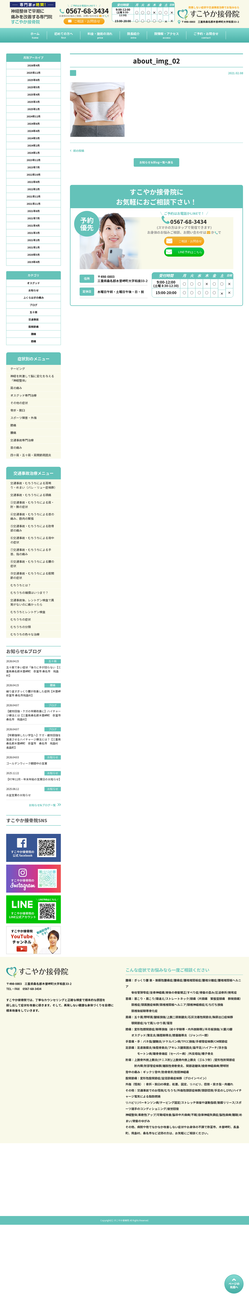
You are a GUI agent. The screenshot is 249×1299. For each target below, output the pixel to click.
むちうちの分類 (22, 681)
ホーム (35, 35)
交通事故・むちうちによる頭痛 (32, 535)
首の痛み (17, 474)
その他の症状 (20, 425)
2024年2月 (33, 152)
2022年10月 (33, 183)
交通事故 (33, 338)
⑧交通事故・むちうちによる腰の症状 (32, 613)
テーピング (19, 389)
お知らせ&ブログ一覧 (42, 868)
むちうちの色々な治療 (27, 689)
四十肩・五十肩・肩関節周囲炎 (32, 484)
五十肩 (33, 330)
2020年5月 (33, 269)
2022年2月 (33, 199)
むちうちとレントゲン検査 (30, 665)
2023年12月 (33, 167)
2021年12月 (33, 206)
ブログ (33, 322)
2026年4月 (33, 66)
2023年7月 (33, 175)
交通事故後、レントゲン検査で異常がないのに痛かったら (32, 655)
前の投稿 (79, 150)
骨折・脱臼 (19, 433)
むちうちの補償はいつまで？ (32, 644)
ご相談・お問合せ (87, 21)
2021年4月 (33, 238)
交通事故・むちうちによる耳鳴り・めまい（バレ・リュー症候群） (32, 520)
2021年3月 (33, 245)
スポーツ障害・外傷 (25, 441)
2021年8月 (33, 222)
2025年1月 (33, 112)
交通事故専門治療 (24, 466)
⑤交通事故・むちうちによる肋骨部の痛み (32, 574)
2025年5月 (33, 89)
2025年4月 (33, 97)
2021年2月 (33, 253)
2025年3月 (33, 105)
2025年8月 (33, 81)
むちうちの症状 (22, 673)
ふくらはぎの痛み (33, 314)
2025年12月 (33, 73)
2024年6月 (33, 128)
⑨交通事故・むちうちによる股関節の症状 (32, 626)
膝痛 (33, 361)
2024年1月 (33, 159)
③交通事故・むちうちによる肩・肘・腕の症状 (32, 548)
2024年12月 (33, 120)
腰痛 (33, 353)
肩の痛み (17, 409)
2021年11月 (33, 214)
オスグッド (33, 298)
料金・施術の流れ (100, 35)
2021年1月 (33, 261)
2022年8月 (33, 191)
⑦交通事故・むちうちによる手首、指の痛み (32, 600)
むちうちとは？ (22, 636)
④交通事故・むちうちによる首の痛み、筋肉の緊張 (32, 561)
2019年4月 (33, 277)
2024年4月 (33, 136)
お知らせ (33, 306)
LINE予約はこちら (190, 262)
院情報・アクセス (166, 35)
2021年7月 (33, 230)
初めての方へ (63, 35)
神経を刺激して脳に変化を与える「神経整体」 (32, 399)
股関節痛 (33, 345)
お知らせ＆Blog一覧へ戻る (156, 163)
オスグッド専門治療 (25, 417)
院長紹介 (133, 35)
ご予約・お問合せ (206, 35)
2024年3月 (33, 144)
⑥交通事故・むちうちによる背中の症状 (32, 587)
